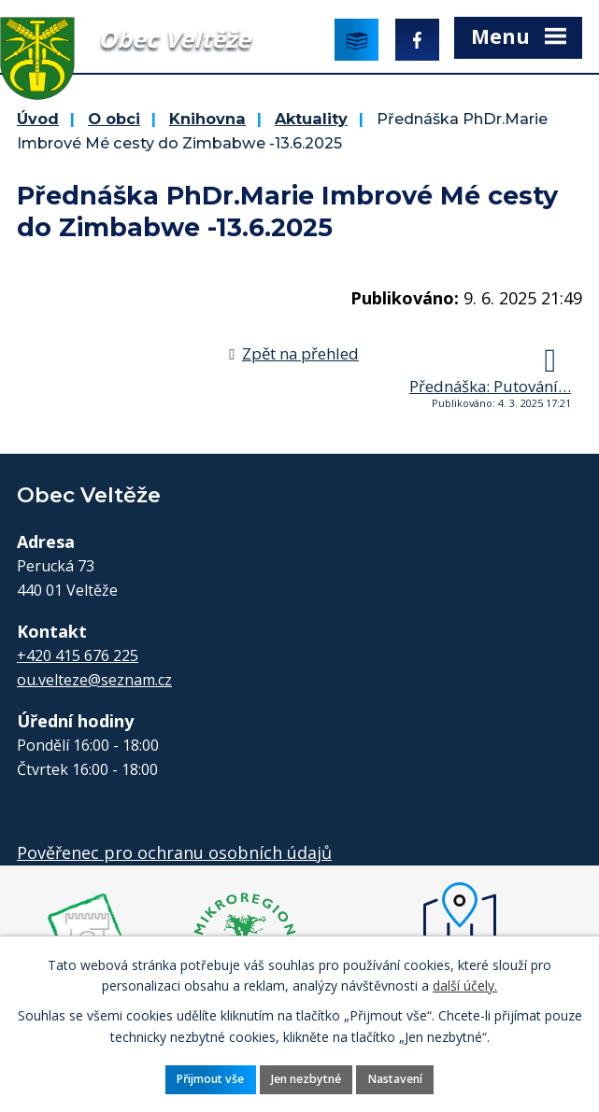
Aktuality (311, 118)
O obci (114, 118)
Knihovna (207, 118)
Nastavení (395, 1079)
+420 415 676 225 (77, 655)
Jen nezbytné (306, 1079)
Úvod (38, 118)
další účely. (465, 985)
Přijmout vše (210, 1079)
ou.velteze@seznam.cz (94, 679)
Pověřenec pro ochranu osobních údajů (174, 852)
